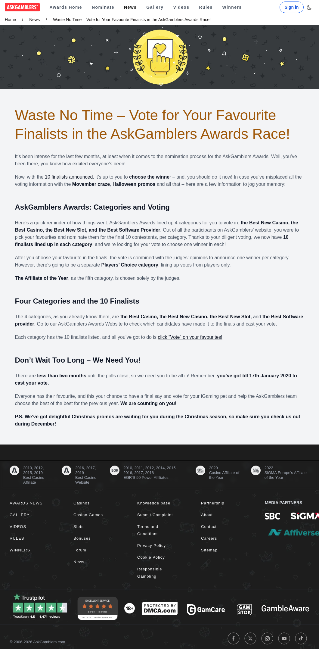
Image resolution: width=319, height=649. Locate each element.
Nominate (103, 7)
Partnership (212, 503)
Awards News (26, 503)
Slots (78, 526)
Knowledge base (153, 503)
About (207, 515)
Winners (232, 7)
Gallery (154, 7)
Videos (181, 7)
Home (10, 19)
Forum (79, 550)
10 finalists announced (69, 176)
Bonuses (82, 538)
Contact (209, 526)
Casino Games (88, 515)
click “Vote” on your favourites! (190, 337)
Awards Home (65, 7)
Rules (205, 7)
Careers (209, 538)
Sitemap (209, 550)
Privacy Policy (151, 545)
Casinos (81, 503)
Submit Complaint (155, 515)
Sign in (292, 7)
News (130, 7)
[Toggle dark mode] (309, 7)
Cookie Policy (151, 557)
